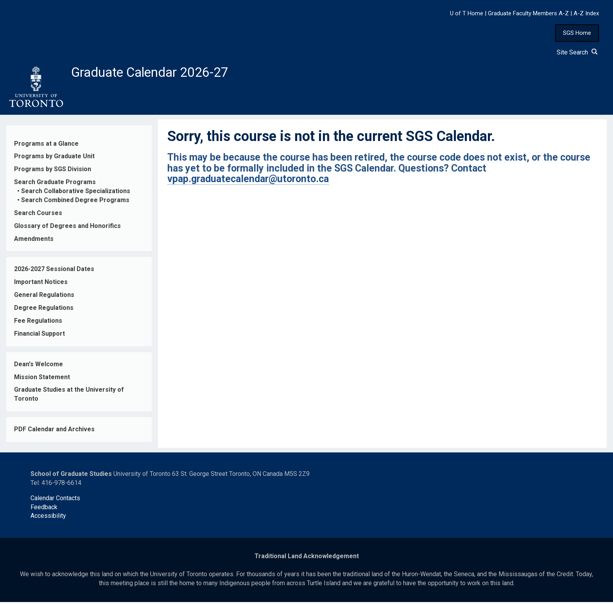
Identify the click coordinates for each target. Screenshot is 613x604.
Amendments (34, 240)
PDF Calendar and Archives (54, 431)
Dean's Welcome (38, 366)
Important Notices (41, 284)
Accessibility (48, 518)
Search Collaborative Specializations (75, 193)
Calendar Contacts (55, 500)
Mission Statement (42, 379)
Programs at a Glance (46, 145)
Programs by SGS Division (52, 171)
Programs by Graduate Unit (54, 158)
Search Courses (38, 215)
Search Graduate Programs (55, 184)
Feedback (43, 509)
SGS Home (577, 32)
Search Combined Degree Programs (75, 202)
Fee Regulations (38, 323)
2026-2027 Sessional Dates (54, 271)
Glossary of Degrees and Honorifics (67, 227)
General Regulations (44, 297)
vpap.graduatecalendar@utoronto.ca (248, 181)
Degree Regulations (43, 310)
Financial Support (39, 336)
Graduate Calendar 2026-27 (157, 73)
